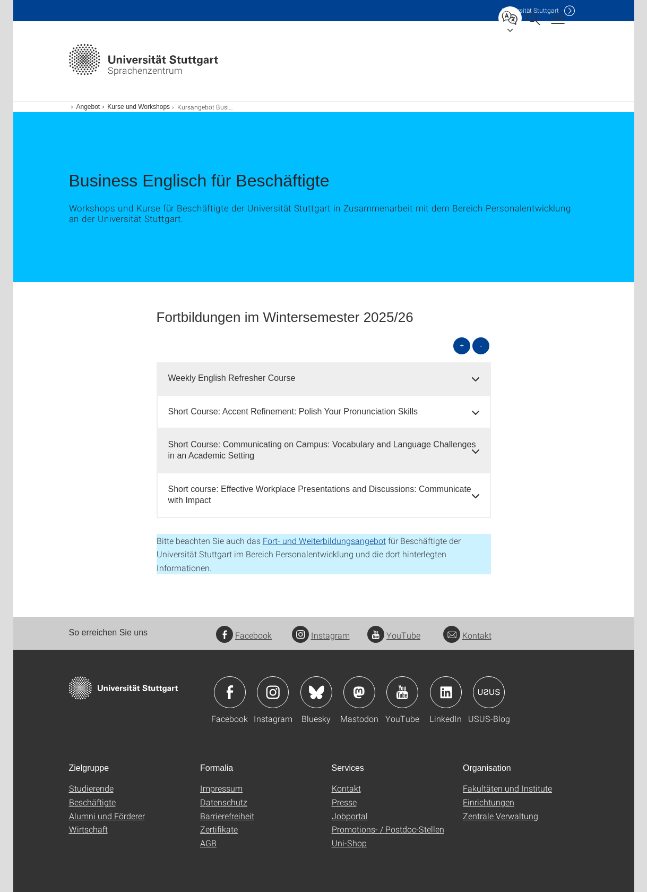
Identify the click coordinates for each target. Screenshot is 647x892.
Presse (344, 802)
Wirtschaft (88, 829)
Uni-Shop (349, 842)
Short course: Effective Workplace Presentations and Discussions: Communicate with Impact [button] (319, 495)
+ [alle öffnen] (462, 346)
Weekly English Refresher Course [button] (232, 378)
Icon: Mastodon (359, 692)
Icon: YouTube (402, 692)
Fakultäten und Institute (507, 788)
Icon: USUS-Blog (489, 692)
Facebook (244, 635)
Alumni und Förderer (107, 815)
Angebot (88, 107)
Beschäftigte (92, 802)
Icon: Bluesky (316, 692)
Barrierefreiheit (227, 815)
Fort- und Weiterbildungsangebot (324, 540)
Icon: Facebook (230, 692)
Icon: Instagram (273, 692)
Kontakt (467, 635)
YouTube (393, 635)
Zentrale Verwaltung (500, 815)
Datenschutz (223, 802)
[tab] (324, 378)
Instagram (321, 635)
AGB (208, 842)
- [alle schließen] (481, 346)
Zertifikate (219, 829)
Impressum (221, 788)
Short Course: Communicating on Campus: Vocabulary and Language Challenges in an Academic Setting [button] (322, 450)
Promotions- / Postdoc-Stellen (388, 829)
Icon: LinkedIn (446, 692)
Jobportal (350, 815)
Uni (530, 10)
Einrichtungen (488, 802)
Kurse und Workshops (138, 107)
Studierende (91, 788)
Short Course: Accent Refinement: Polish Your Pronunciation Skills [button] (293, 411)
